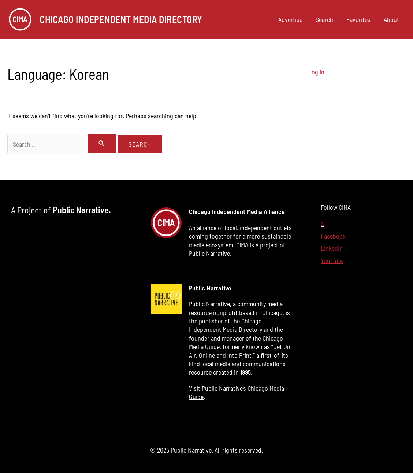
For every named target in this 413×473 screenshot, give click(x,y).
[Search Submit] (102, 143)
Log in (316, 72)
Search (324, 19)
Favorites (358, 19)
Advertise (290, 19)
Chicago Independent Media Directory (121, 19)
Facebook (333, 236)
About (391, 19)
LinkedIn (332, 248)
